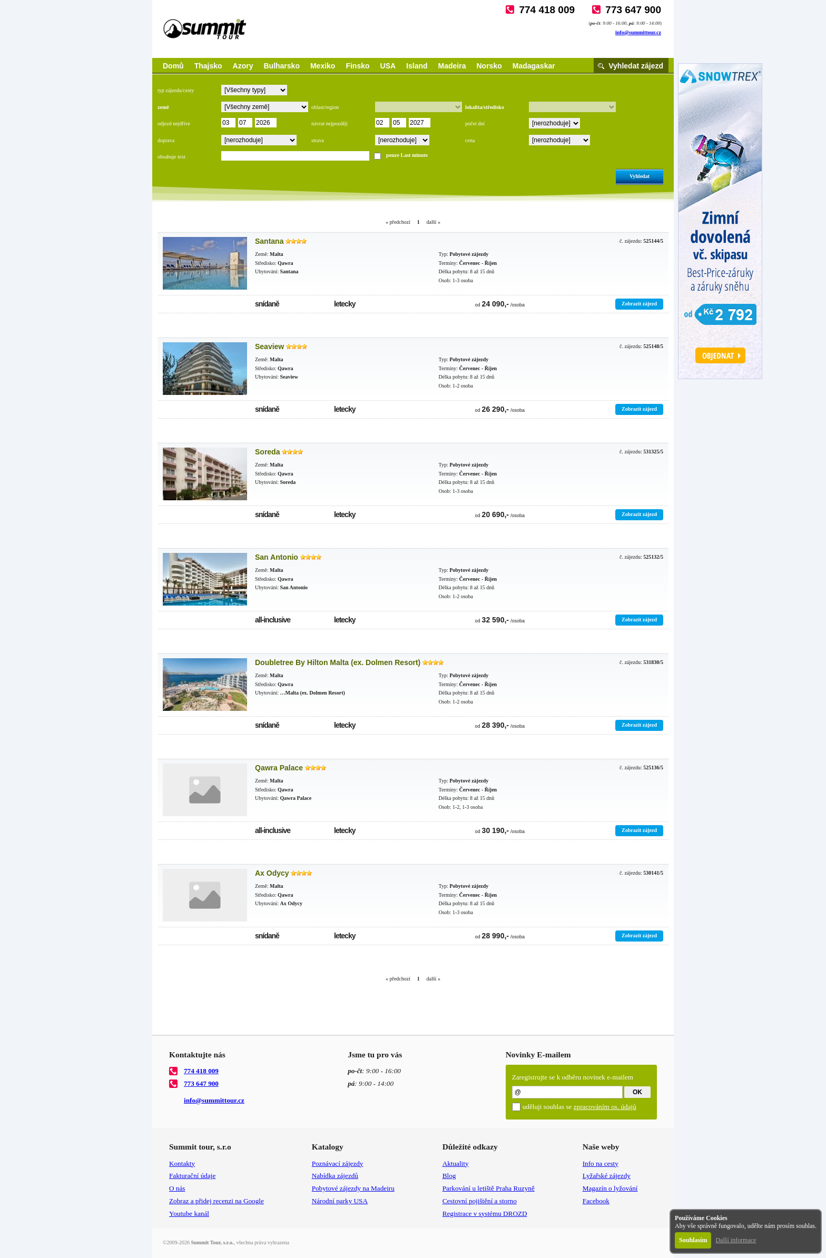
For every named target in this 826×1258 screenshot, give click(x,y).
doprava (166, 140)
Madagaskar (534, 66)
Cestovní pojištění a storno (479, 1201)
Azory (243, 66)
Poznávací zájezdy (337, 1163)
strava (317, 140)
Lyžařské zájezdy (607, 1176)
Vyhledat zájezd (635, 66)
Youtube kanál (189, 1213)
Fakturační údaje (192, 1176)
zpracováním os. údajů (605, 1107)
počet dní (475, 123)
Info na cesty (600, 1163)
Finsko (357, 66)
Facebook (596, 1201)
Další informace (735, 1240)
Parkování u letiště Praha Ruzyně (488, 1188)
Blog (449, 1176)
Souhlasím (693, 1240)
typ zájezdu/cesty (176, 90)
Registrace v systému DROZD (484, 1213)
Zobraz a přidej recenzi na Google (216, 1201)
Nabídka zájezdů (335, 1176)
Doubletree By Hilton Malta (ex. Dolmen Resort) (337, 662)
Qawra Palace (279, 768)
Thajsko (208, 66)
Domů (173, 66)
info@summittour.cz (638, 32)
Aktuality (455, 1163)
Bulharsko (281, 66)
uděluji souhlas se (579, 1107)
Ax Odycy (272, 873)
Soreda (267, 452)
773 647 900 (633, 9)
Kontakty (182, 1163)
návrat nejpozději (329, 123)
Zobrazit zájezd (639, 303)
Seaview (269, 346)
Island (416, 66)
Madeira (452, 66)
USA (388, 66)
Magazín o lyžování (610, 1188)
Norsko (489, 66)
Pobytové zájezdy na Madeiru (353, 1188)
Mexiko (322, 66)
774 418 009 (547, 9)
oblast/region (325, 107)
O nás (177, 1188)
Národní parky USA (340, 1201)
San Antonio (276, 557)
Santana (269, 241)
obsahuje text (171, 157)
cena (470, 140)
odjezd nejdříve (174, 123)
